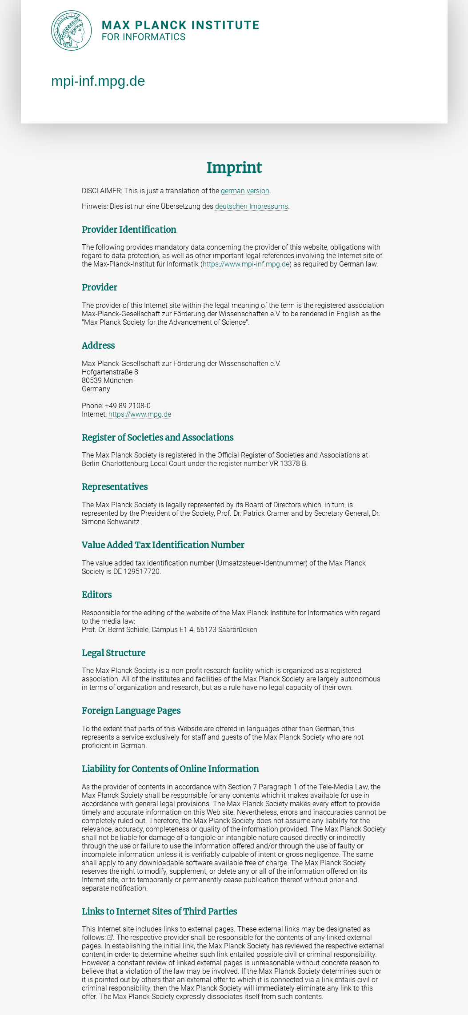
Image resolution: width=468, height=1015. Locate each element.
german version (245, 191)
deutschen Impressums (251, 206)
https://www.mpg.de (139, 414)
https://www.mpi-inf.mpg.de (246, 264)
